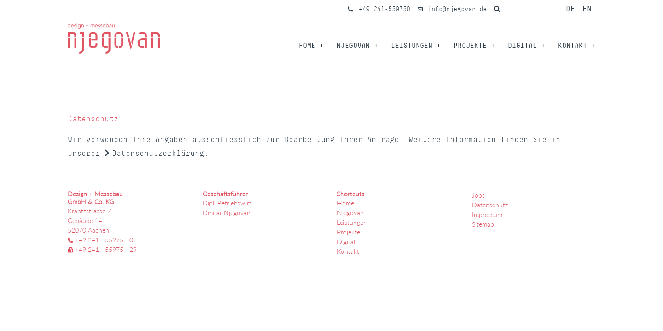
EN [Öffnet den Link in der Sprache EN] (587, 8)
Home (307, 45)
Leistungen (411, 45)
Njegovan (353, 45)
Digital (522, 45)
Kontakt (572, 45)
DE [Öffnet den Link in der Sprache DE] (570, 8)
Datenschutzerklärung (158, 153)
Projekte (470, 45)
